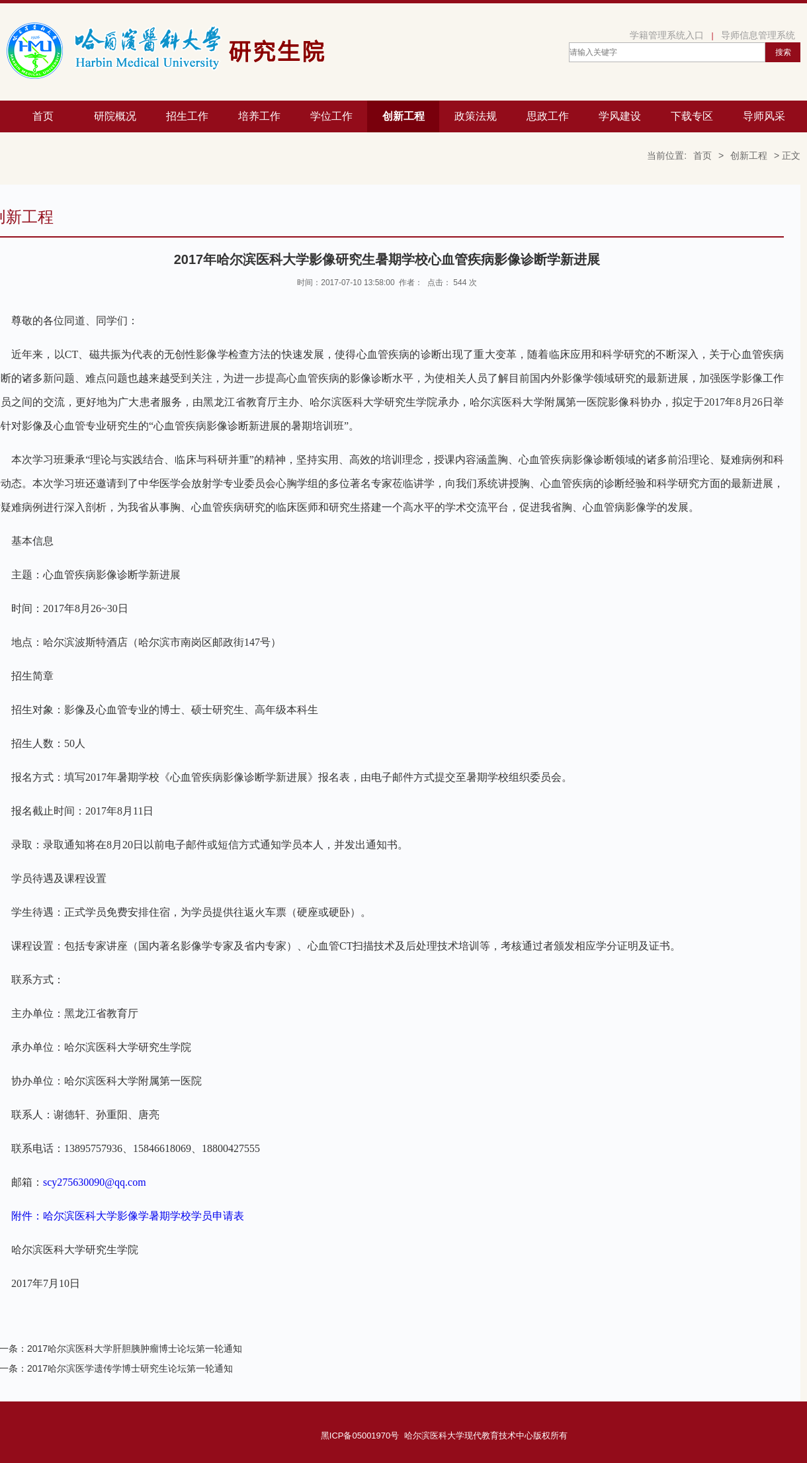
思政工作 (548, 116)
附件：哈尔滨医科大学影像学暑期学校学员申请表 (127, 1215)
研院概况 (115, 116)
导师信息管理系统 (758, 35)
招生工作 (187, 116)
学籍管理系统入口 (667, 35)
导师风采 (764, 116)
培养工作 (259, 116)
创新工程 (403, 116)
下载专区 (692, 116)
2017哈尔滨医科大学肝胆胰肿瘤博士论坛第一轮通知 (134, 1348)
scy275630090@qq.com (94, 1182)
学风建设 (620, 116)
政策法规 (475, 116)
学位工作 (331, 116)
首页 (43, 116)
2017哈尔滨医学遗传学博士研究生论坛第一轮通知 (130, 1368)
